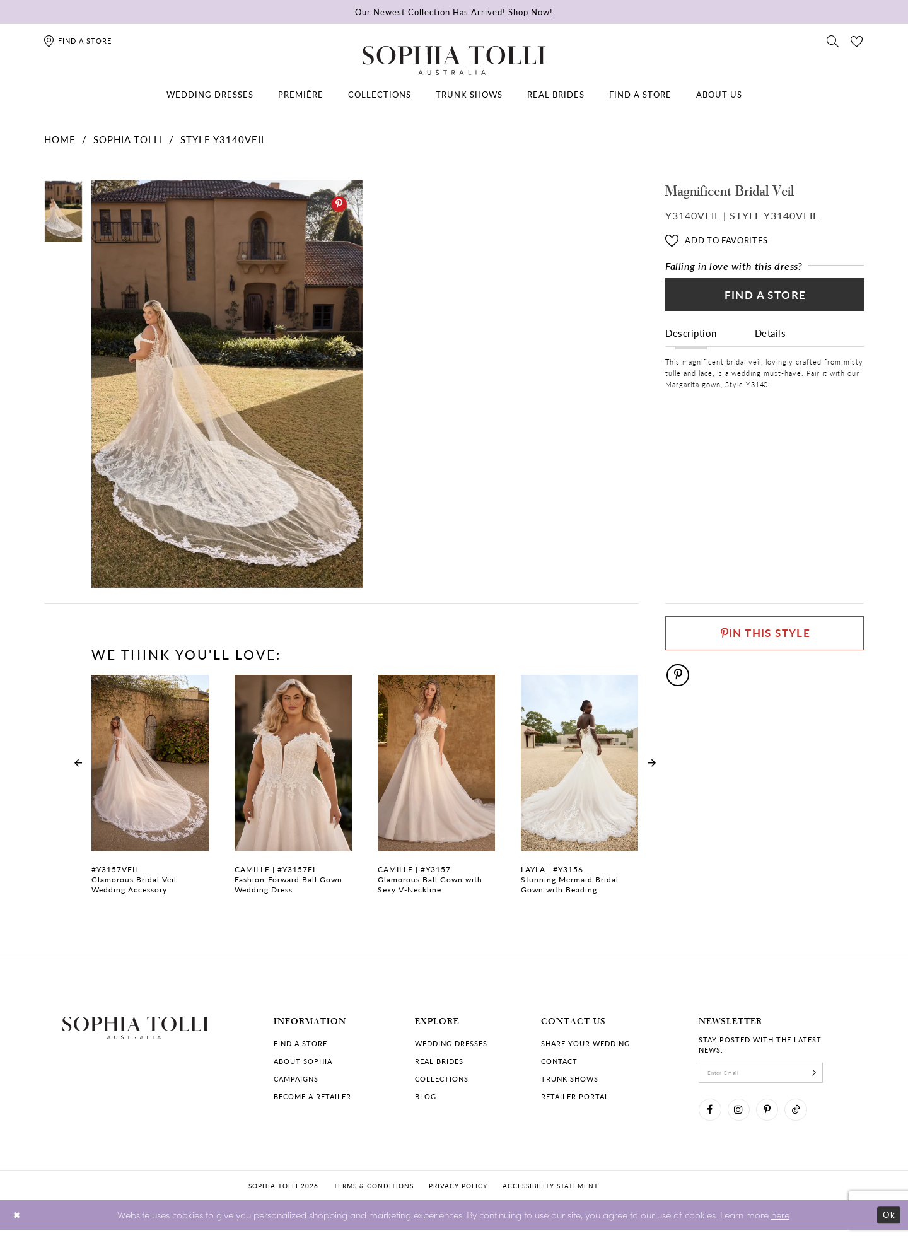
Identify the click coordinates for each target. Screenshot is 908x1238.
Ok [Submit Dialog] (887, 1223)
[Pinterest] (339, 204)
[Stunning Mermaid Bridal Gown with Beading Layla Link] (579, 791)
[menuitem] (210, 95)
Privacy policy (458, 1193)
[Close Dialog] (19, 1223)
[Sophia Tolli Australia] (454, 60)
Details (770, 340)
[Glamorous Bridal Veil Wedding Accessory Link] (150, 791)
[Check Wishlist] (857, 40)
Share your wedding (585, 1043)
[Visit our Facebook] (712, 1115)
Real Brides (439, 1061)
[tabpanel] (224, 384)
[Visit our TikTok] (810, 1115)
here (780, 1222)
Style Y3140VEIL (223, 139)
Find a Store (765, 299)
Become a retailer (312, 1096)
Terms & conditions (374, 1193)
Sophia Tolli (128, 139)
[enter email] (772, 1075)
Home (60, 139)
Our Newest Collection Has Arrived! (454, 12)
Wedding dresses (451, 1043)
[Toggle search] (833, 40)
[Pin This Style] (764, 636)
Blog (425, 1096)
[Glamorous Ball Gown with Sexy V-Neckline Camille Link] (436, 791)
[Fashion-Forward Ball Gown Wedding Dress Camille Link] (293, 791)
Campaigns (296, 1078)
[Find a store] (77, 40)
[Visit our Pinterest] (777, 1115)
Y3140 (757, 392)
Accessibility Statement (550, 1193)
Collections (442, 1078)
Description (691, 340)
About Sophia (303, 1061)
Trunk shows (569, 1078)
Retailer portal (575, 1096)
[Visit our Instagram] (744, 1115)
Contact (559, 1061)
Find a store (300, 1043)
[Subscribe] (835, 1075)
